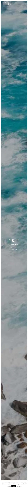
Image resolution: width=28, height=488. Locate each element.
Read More (18, 486)
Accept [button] (13, 486)
